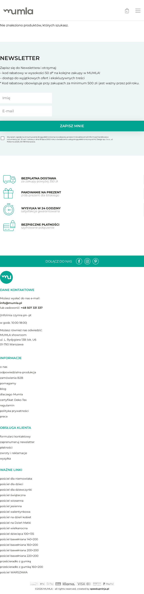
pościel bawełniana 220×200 (19, 556)
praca (3, 416)
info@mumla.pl (11, 303)
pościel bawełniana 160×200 (19, 545)
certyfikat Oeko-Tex (13, 400)
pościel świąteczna (13, 495)
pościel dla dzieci (11, 484)
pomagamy (8, 383)
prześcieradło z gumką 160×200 (21, 567)
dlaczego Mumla (11, 394)
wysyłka (5, 458)
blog (3, 389)
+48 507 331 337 (32, 308)
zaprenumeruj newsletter (17, 442)
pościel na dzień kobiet (15, 517)
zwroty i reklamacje (13, 453)
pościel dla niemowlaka (16, 478)
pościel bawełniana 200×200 (19, 550)
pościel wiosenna (11, 500)
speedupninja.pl (99, 588)
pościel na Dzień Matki (15, 522)
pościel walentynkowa (15, 511)
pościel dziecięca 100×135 (17, 534)
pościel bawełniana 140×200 (19, 539)
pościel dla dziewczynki (16, 489)
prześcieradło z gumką (15, 561)
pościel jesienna (11, 506)
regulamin (7, 405)
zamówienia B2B (11, 378)
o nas (3, 367)
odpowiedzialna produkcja (18, 372)
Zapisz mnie (72, 126)
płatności (6, 447)
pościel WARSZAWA (14, 572)
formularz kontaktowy (15, 436)
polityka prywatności (14, 411)
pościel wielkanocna (14, 528)
